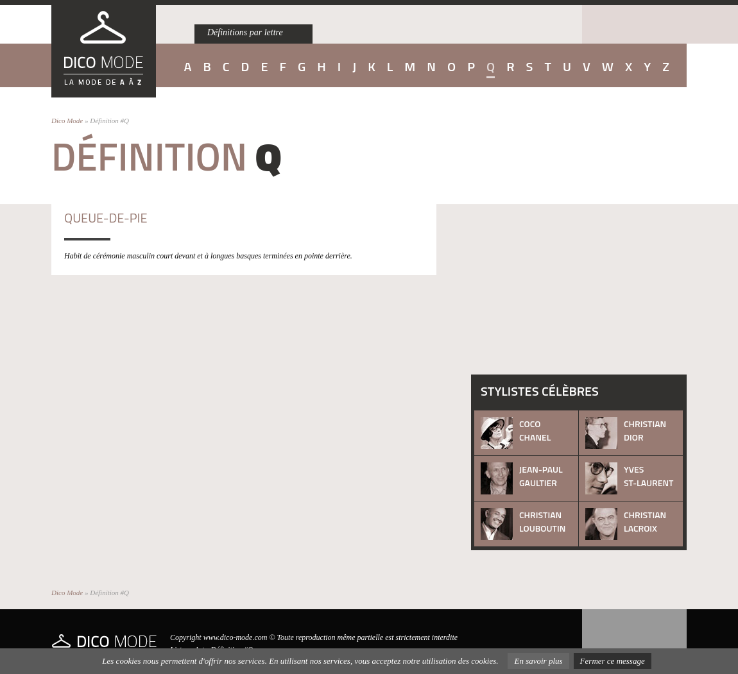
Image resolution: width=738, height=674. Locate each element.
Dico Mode (67, 120)
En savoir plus (538, 661)
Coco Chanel (535, 430)
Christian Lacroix (645, 521)
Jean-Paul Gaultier (541, 475)
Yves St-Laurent (648, 475)
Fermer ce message (612, 661)
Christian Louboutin (542, 521)
